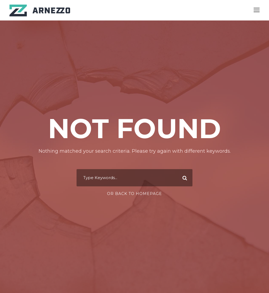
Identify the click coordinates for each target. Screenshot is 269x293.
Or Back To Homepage (134, 193)
